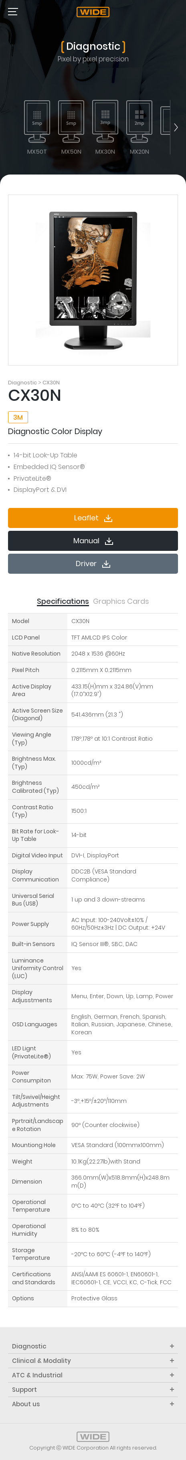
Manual (93, 541)
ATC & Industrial (93, 1375)
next (174, 127)
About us (93, 1404)
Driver (93, 563)
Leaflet (93, 518)
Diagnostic (93, 1346)
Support (93, 1389)
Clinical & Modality (93, 1360)
